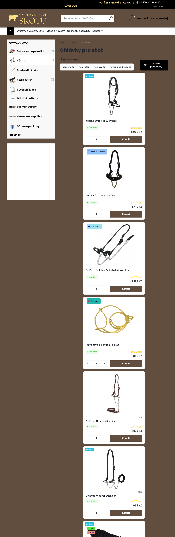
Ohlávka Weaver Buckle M (132, 271)
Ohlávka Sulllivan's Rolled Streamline (85, 195)
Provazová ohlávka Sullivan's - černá (85, 427)
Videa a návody (56, 31)
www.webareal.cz (100, 533)
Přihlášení (144, 2)
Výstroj (73, 42)
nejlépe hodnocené (120, 67)
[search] (111, 18)
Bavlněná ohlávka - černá (78, 349)
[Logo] (27, 18)
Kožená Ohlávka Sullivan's (78, 120)
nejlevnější (68, 67)
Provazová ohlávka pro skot (133, 195)
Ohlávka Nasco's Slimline (78, 271)
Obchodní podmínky (78, 31)
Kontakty (98, 31)
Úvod (62, 42)
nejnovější (99, 67)
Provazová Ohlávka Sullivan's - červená (140, 425)
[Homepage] (10, 31)
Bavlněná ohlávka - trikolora (134, 348)
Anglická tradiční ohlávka (132, 120)
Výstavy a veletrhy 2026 (30, 31)
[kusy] (72, 139)
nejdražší (84, 67)
